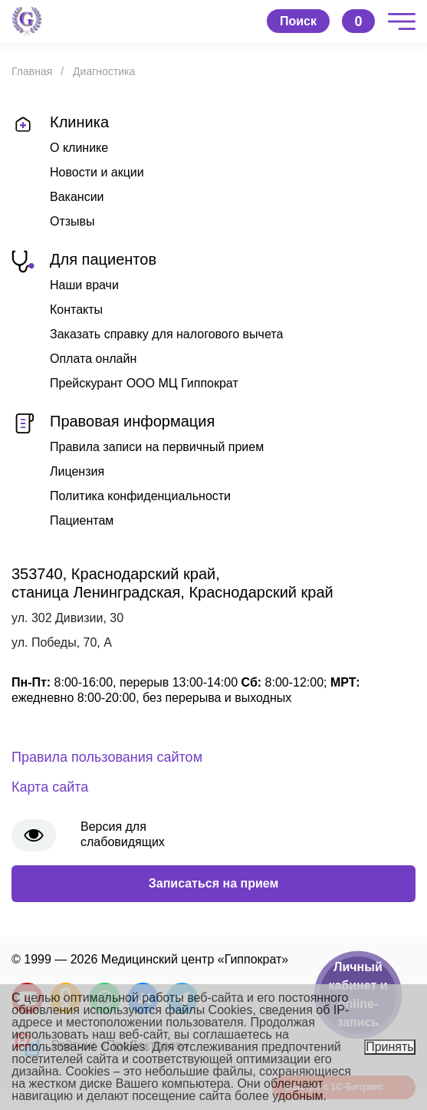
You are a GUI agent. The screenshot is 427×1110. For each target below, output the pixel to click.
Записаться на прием (214, 883)
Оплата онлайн (93, 358)
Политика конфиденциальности (140, 495)
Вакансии (77, 196)
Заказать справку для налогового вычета (166, 334)
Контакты (76, 309)
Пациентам (81, 520)
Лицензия (77, 471)
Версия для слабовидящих (122, 834)
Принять (390, 1046)
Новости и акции (97, 172)
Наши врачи (84, 284)
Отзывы (72, 221)
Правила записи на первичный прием (157, 446)
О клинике (79, 147)
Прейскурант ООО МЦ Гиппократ (144, 383)
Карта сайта (49, 787)
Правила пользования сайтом (106, 757)
